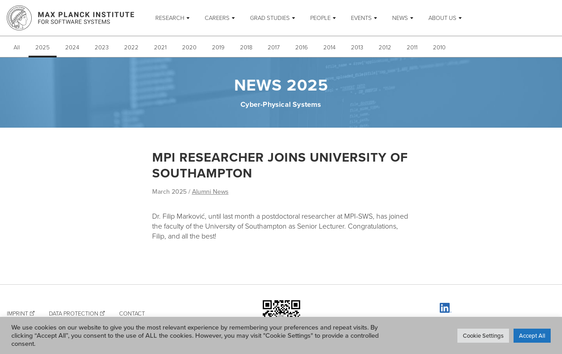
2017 (274, 47)
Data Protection (73, 313)
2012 (385, 47)
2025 (42, 47)
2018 (246, 47)
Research (169, 18)
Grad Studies (270, 18)
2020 (189, 47)
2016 (301, 47)
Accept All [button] (532, 335)
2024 (72, 47)
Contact (132, 313)
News (400, 18)
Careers (217, 18)
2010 (439, 47)
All (17, 47)
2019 (218, 47)
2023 (102, 47)
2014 (329, 47)
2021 (160, 47)
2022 (131, 47)
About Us (442, 18)
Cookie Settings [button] (483, 335)
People (320, 18)
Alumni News (210, 191)
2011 (412, 47)
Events (361, 18)
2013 (357, 47)
